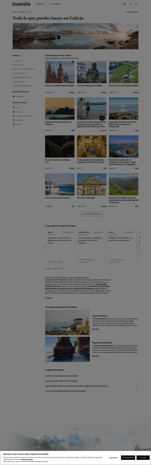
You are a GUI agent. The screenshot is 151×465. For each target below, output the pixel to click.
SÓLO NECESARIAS (128, 457)
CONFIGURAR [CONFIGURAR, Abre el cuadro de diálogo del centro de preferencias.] (113, 457)
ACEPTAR (143, 457)
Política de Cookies (27, 459)
